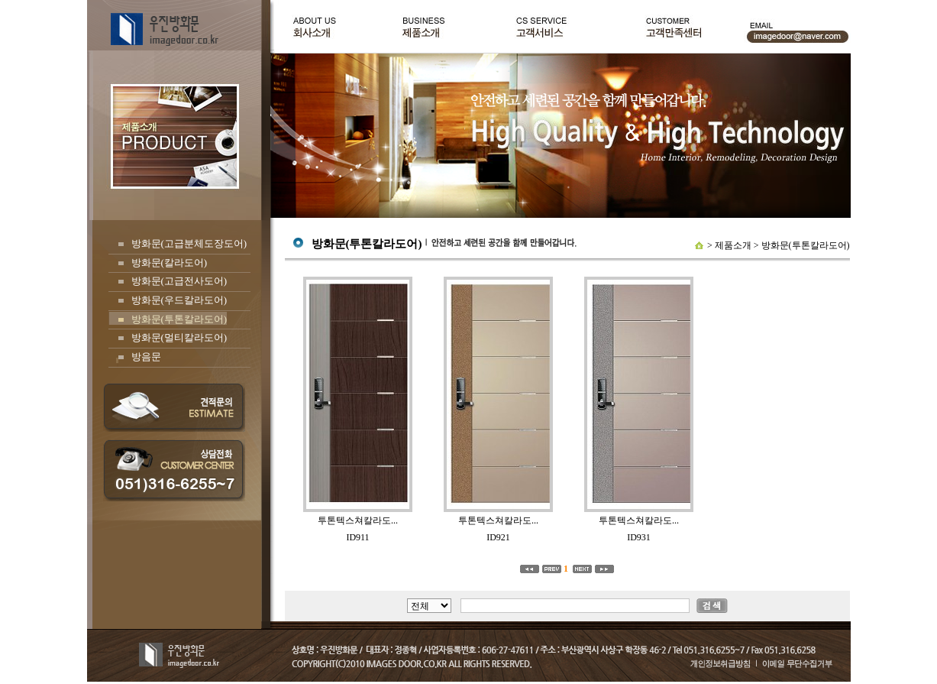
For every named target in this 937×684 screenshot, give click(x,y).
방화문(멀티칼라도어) (179, 337)
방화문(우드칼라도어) (179, 300)
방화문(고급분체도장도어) (189, 243)
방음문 (146, 356)
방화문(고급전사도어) (179, 281)
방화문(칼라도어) (169, 262)
